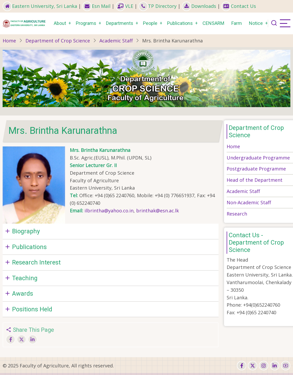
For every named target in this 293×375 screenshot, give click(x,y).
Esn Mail (96, 6)
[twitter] (252, 365)
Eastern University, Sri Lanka (40, 6)
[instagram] (263, 365)
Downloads (199, 6)
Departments (119, 23)
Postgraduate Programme (256, 169)
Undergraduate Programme (258, 158)
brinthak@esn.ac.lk (157, 210)
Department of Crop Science (57, 40)
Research (237, 214)
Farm (236, 23)
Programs (86, 23)
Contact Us (238, 6)
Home (9, 40)
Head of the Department (255, 180)
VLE (124, 6)
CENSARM (213, 23)
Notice (256, 23)
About (60, 23)
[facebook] (241, 365)
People (150, 23)
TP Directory (157, 6)
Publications (180, 23)
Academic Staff (116, 40)
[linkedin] (274, 365)
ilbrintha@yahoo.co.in (109, 210)
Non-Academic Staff (249, 202)
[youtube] (285, 365)
